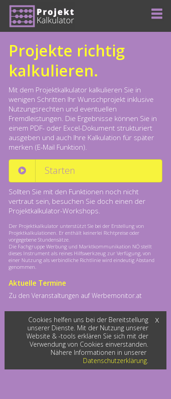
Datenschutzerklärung (115, 360)
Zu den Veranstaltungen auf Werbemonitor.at (75, 295)
